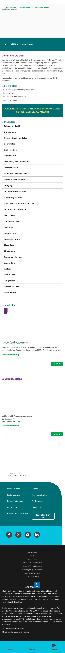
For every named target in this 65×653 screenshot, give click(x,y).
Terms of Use (32, 568)
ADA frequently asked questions (13, 638)
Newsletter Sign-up (43, 525)
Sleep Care (9, 251)
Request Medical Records (17, 522)
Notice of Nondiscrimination (32, 572)
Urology (8, 276)
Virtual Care (10, 282)
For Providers (37, 510)
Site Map (32, 565)
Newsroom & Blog (39, 504)
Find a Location (13, 504)
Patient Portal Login (15, 510)
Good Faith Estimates (32, 582)
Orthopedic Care (12, 226)
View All (57, 372)
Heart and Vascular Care (16, 176)
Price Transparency (32, 586)
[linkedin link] (37, 544)
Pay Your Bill (12, 516)
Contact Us (36, 516)
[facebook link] (9, 544)
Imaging (8, 188)
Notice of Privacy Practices (32, 575)
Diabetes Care (11, 151)
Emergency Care (12, 169)
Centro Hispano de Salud (16, 138)
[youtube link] (28, 544)
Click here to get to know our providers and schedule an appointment (32, 110)
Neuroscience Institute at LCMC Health (35, 7)
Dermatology (10, 145)
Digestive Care (11, 157)
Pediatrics (9, 232)
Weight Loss (10, 288)
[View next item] (12, 372)
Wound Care (10, 301)
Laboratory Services (13, 201)
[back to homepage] (2, 7)
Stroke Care (9, 257)
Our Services (11, 7)
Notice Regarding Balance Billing (32, 579)
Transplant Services (13, 263)
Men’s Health (10, 220)
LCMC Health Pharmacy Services (20, 207)
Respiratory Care (12, 244)
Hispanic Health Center (15, 182)
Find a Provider (13, 498)
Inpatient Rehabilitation (15, 195)
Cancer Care (10, 132)
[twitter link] (18, 544)
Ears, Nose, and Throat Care (17, 163)
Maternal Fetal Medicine (15, 213)
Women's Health (12, 294)
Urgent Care (10, 269)
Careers (35, 498)
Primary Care (10, 238)
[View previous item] (3, 372)
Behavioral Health (12, 126)
